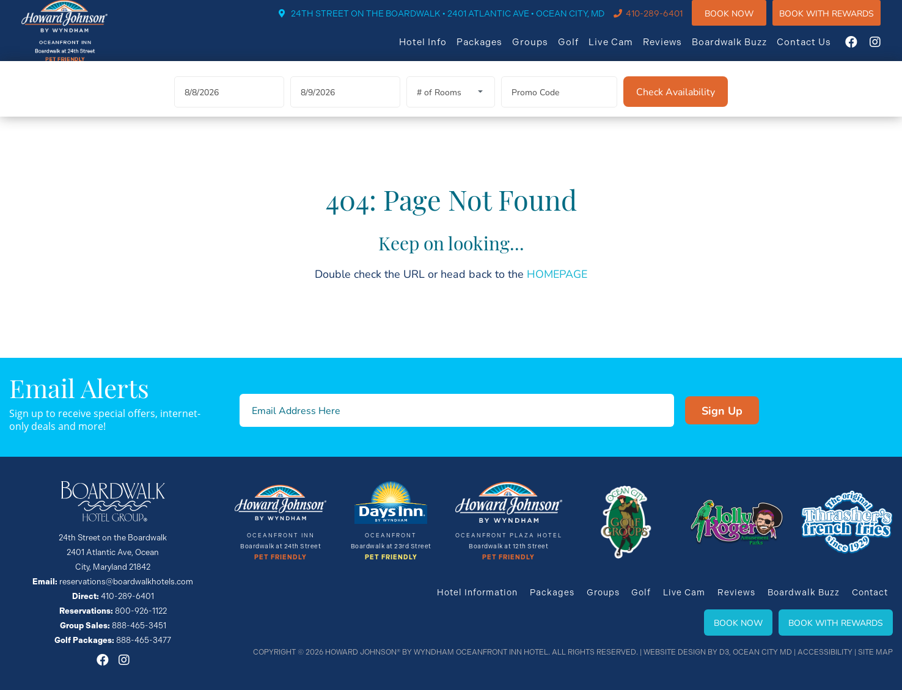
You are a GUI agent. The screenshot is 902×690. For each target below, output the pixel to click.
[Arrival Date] (229, 106)
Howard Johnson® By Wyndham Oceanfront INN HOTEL (436, 652)
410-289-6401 (666, 22)
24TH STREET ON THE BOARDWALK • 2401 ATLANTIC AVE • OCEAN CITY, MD (460, 22)
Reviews (674, 50)
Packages (492, 50)
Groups (542, 50)
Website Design (675, 652)
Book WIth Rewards (838, 21)
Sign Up (699, 410)
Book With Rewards (835, 622)
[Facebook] (863, 50)
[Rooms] (450, 106)
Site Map (875, 652)
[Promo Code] (559, 106)
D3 (724, 652)
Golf (580, 50)
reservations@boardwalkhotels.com (126, 581)
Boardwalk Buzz (741, 50)
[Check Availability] (675, 106)
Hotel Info (435, 50)
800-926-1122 (141, 611)
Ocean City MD (762, 652)
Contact (870, 592)
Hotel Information (476, 592)
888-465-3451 (139, 625)
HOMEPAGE (557, 288)
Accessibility (825, 652)
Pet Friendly (280, 557)
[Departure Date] (345, 106)
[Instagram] (887, 50)
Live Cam (623, 50)
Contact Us (816, 50)
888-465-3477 (143, 640)
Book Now (741, 21)
